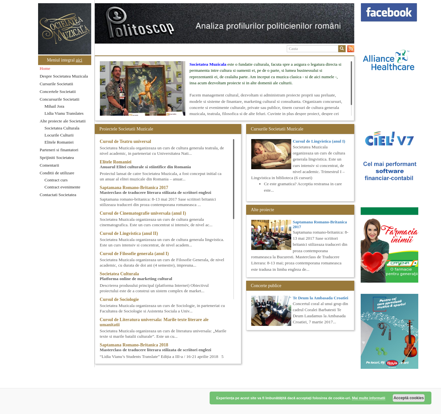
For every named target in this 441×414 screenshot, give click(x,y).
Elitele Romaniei (59, 142)
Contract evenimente (62, 187)
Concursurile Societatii (59, 99)
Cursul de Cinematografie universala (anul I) (143, 213)
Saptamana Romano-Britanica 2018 (134, 345)
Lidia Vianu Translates (64, 113)
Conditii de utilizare (57, 172)
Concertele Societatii (58, 91)
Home (45, 68)
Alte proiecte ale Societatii (63, 121)
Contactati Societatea (58, 194)
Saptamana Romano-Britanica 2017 (134, 187)
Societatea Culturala (61, 128)
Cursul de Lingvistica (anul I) (319, 141)
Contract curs (56, 180)
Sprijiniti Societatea (57, 157)
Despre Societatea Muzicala (64, 76)
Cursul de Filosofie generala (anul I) (134, 253)
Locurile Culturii (59, 135)
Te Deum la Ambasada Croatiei (320, 297)
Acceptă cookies (409, 398)
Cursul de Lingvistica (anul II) (129, 233)
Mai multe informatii (368, 398)
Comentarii (49, 165)
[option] (224, 23)
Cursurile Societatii (56, 83)
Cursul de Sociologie (119, 299)
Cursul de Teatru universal (125, 141)
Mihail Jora (54, 106)
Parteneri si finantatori (59, 149)
